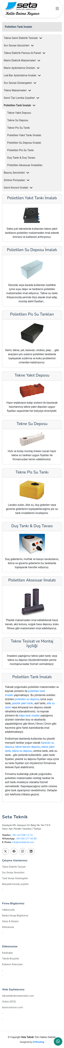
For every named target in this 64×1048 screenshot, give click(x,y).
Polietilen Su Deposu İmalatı (24, 142)
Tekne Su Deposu (17, 120)
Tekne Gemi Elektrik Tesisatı (21, 38)
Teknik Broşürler (10, 958)
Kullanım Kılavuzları (12, 964)
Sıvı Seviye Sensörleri (16, 45)
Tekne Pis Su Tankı (18, 127)
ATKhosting (38, 1042)
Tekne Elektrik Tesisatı (14, 867)
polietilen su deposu (27, 699)
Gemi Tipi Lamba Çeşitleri (19, 97)
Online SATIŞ (9, 1001)
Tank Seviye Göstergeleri (15, 878)
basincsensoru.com (12, 1007)
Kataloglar (7, 953)
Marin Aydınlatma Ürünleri (19, 68)
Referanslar (8, 927)
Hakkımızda (8, 910)
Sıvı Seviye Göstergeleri (18, 82)
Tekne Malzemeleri (15, 90)
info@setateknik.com (23, 842)
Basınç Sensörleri (14, 172)
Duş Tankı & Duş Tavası (21, 157)
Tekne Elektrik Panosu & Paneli (22, 53)
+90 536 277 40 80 (26, 838)
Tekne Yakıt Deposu (19, 112)
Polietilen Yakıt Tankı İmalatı (24, 135)
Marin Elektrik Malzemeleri (20, 60)
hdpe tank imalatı (29, 715)
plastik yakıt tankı (22, 703)
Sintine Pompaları (14, 180)
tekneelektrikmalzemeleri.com (18, 996)
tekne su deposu (22, 751)
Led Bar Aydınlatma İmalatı (20, 75)
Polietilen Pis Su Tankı (20, 150)
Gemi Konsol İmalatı (16, 187)
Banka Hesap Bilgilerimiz (15, 915)
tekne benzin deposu (27, 746)
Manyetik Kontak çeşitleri (15, 884)
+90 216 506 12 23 (22, 835)
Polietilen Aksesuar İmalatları (24, 165)
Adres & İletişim (10, 921)
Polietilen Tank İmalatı (18, 26)
